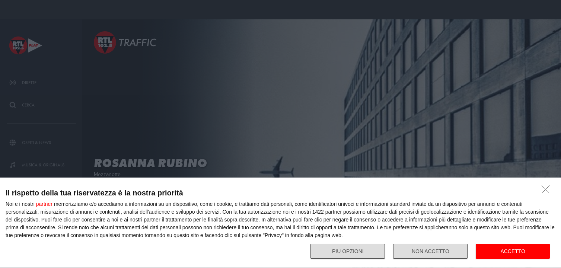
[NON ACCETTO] (548, 191)
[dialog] (280, 223)
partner (44, 204)
